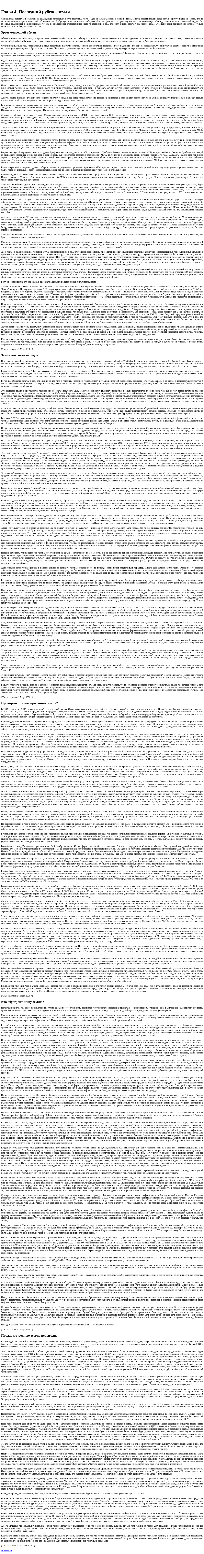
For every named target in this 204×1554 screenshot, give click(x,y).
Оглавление (6, 1550)
